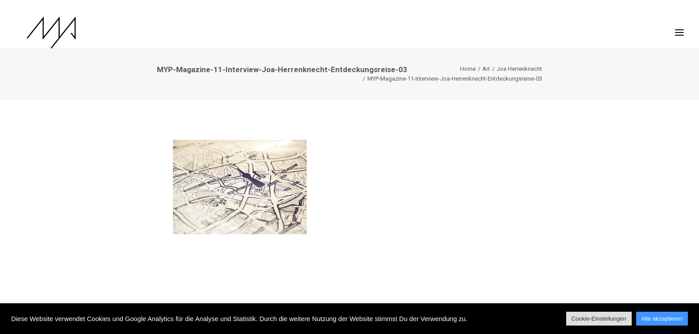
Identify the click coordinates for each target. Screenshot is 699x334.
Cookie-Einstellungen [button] (599, 318)
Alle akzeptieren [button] (662, 318)
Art (486, 68)
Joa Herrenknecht (519, 68)
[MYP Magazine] (39, 32)
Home (468, 68)
